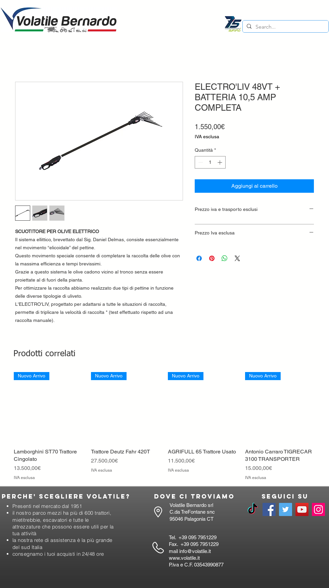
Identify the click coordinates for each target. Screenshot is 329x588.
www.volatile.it (184, 558)
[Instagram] (318, 509)
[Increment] (220, 162)
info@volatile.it (195, 551)
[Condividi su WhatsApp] (225, 258)
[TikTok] (252, 509)
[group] (164, 426)
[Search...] (284, 27)
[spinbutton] (210, 162)
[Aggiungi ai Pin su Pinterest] (212, 258)
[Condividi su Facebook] (199, 258)
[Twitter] (285, 509)
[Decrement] (200, 162)
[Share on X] (237, 258)
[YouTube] (302, 509)
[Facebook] (269, 509)
